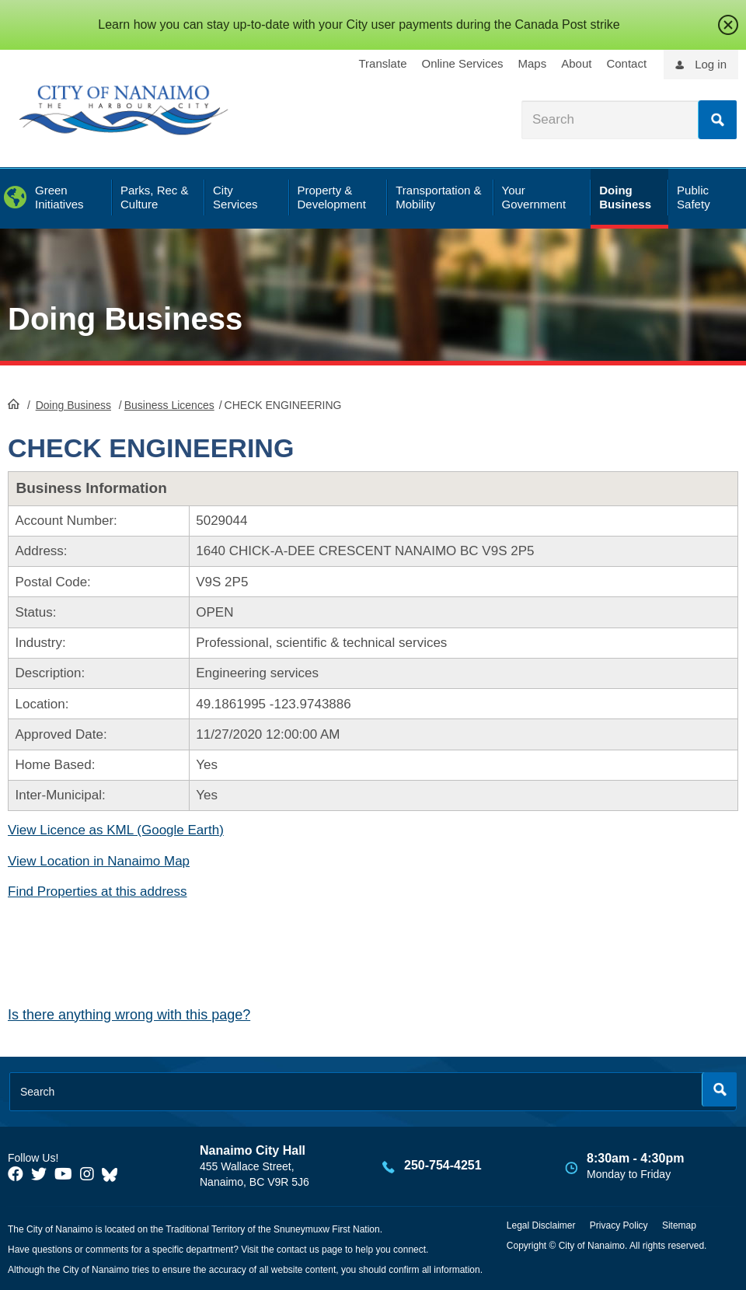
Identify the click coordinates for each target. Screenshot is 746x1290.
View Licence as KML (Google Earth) (116, 830)
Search (717, 119)
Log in (711, 64)
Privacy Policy (619, 1225)
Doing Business (125, 319)
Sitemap (679, 1225)
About (576, 63)
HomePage (13, 403)
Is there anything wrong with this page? (129, 1015)
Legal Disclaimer (541, 1225)
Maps (532, 63)
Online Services (462, 63)
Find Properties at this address (97, 891)
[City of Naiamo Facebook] (15, 1174)
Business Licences (169, 405)
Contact (626, 63)
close (728, 25)
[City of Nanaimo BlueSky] (113, 1174)
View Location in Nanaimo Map (99, 861)
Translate (383, 63)
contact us (298, 1249)
